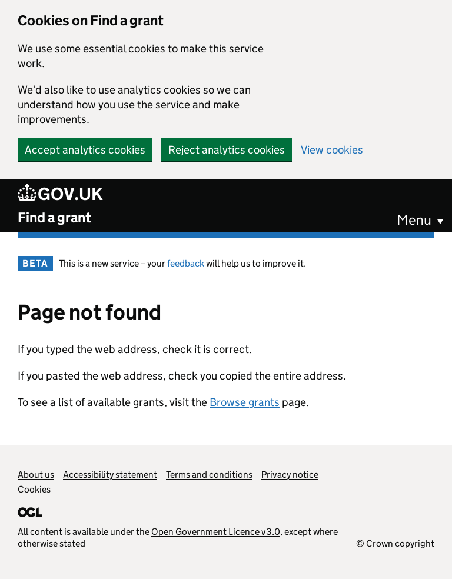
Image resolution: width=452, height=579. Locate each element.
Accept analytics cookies (85, 150)
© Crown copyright (395, 543)
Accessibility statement (110, 474)
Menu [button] (414, 220)
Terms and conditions (209, 474)
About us (36, 474)
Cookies (34, 489)
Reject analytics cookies (226, 150)
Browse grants (245, 402)
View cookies (332, 149)
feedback (185, 263)
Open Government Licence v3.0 (215, 531)
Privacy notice (289, 474)
